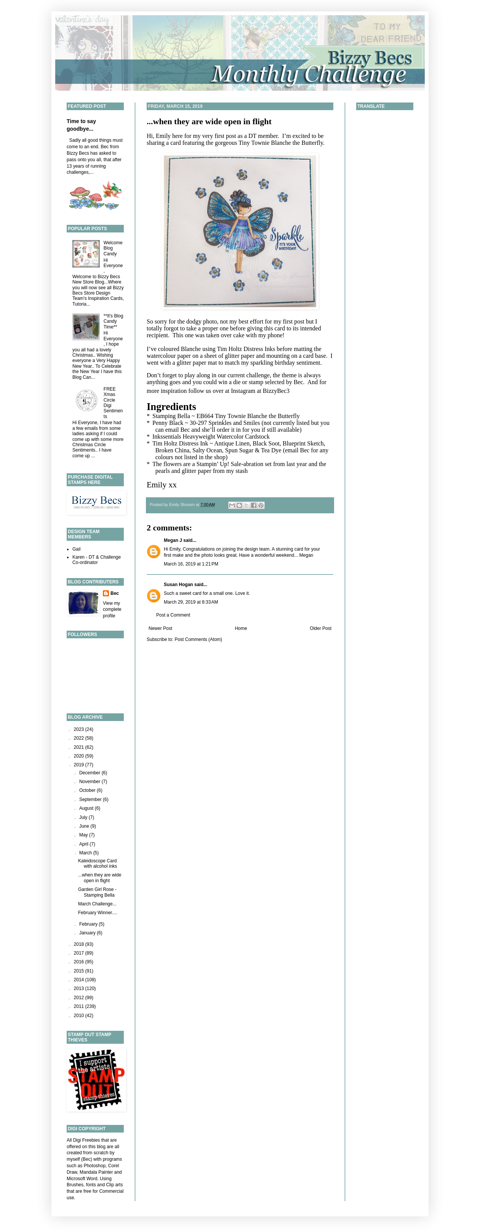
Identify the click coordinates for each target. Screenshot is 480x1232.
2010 (79, 1015)
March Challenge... (97, 904)
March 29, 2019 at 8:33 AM (191, 602)
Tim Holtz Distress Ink (180, 443)
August (87, 808)
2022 (79, 738)
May (84, 835)
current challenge (248, 375)
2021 (79, 747)
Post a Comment (173, 615)
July (84, 817)
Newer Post (160, 628)
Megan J (173, 540)
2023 (79, 729)
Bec (114, 593)
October (88, 790)
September (91, 799)
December (90, 772)
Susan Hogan (178, 584)
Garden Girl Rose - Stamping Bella (97, 892)
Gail (76, 549)
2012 (79, 997)
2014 (79, 979)
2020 (79, 756)
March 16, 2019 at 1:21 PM (191, 564)
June (84, 826)
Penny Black (167, 423)
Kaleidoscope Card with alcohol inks (97, 863)
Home (241, 628)
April (84, 844)
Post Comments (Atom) (198, 639)
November (90, 781)
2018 (79, 944)
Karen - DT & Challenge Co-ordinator (96, 559)
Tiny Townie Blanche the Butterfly (280, 142)
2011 (79, 1006)
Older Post (320, 628)
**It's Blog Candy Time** (113, 321)
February (89, 924)
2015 (79, 971)
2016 (79, 961)
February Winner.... (97, 912)
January (88, 933)
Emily (156, 484)
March (86, 853)
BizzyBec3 (276, 391)
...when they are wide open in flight (209, 121)
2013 (79, 988)
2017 (79, 953)
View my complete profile (112, 610)
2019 (79, 764)
